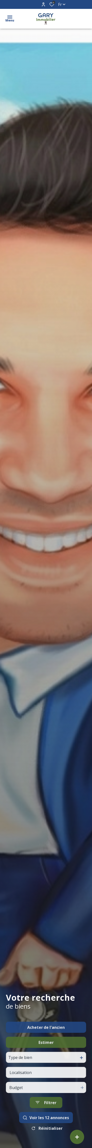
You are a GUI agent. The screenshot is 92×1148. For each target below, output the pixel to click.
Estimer (46, 1056)
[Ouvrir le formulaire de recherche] (46, 1116)
